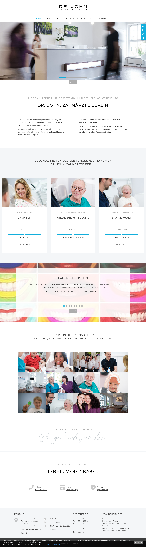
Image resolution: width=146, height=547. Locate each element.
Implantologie (73, 230)
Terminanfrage (79, 532)
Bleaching (24, 237)
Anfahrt (53, 529)
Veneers (24, 230)
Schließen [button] (138, 542)
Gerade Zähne (24, 245)
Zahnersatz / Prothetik (73, 237)
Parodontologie (121, 237)
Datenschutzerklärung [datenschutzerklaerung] (51, 544)
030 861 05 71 (30, 526)
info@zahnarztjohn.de (33, 529)
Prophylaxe (121, 230)
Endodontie (121, 245)
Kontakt (24, 533)
